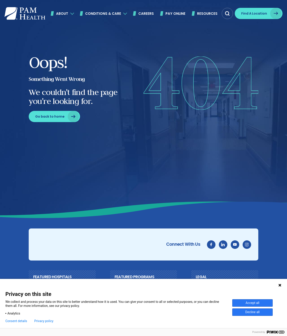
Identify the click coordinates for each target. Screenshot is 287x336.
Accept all (252, 303)
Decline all (252, 312)
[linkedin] (223, 244)
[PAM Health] (24, 13)
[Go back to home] (54, 116)
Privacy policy (43, 321)
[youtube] (235, 244)
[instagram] (247, 244)
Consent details (16, 321)
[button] (227, 13)
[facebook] (211, 244)
